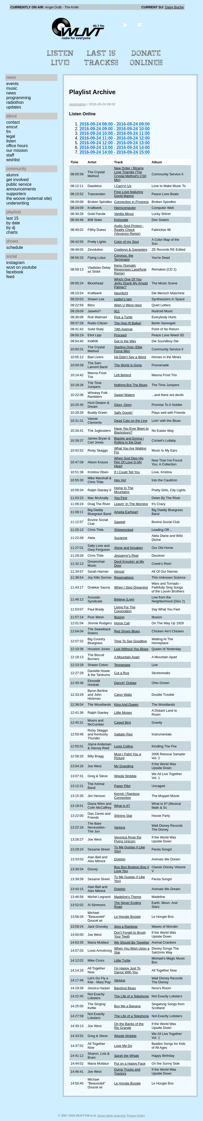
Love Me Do (123, 1046)
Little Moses (123, 713)
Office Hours (17, 145)
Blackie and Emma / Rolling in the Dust (129, 440)
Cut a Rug (121, 673)
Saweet (119, 522)
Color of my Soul (126, 242)
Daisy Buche (174, 7)
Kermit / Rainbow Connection (126, 796)
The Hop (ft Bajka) (127, 323)
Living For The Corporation (124, 609)
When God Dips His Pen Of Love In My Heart (128, 462)
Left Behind (122, 375)
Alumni (12, 175)
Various (119, 827)
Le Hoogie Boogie (127, 917)
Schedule (14, 247)
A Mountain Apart (126, 657)
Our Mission (17, 150)
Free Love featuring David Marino (128, 194)
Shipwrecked (123, 530)
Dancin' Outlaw (125, 683)
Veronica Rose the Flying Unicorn (127, 839)
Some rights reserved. (111, 1115)
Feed (10, 276)
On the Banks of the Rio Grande (129, 1026)
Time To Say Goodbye (130, 641)
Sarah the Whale (126, 1056)
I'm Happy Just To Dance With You (127, 970)
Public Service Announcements (21, 186)
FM (8, 131)
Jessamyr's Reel (126, 555)
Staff (10, 155)
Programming (18, 97)
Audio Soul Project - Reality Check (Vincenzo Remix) (129, 230)
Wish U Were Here (128, 305)
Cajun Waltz (123, 695)
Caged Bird (122, 722)
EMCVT (11, 127)
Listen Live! (60, 58)
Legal (10, 136)
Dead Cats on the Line (130, 421)
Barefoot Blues (125, 988)
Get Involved (17, 179)
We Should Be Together (131, 942)
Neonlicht (121, 293)
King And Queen (126, 704)
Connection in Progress (131, 202)
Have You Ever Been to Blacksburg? (131, 430)
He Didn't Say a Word (130, 357)
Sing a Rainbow (126, 926)
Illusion (119, 617)
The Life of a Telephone (131, 996)
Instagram (15, 262)
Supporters (16, 193)
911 (117, 311)
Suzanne (120, 538)
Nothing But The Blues (130, 385)
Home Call (122, 623)
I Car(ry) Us (122, 186)
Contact (13, 122)
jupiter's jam (123, 299)
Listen (11, 141)
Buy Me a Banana (127, 1006)
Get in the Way (125, 341)
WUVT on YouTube (21, 267)
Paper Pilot (122, 786)
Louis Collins (123, 746)
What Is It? (122, 806)
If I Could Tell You (127, 472)
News (11, 93)
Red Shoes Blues (127, 631)
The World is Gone (128, 365)
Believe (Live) (124, 599)
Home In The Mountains (123, 490)
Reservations (124, 577)
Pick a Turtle (123, 317)
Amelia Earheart (126, 512)
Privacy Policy (136, 1115)
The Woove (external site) (29, 198)
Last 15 (12, 218)
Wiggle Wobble (125, 776)
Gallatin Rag (123, 734)
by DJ (10, 227)
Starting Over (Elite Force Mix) (128, 349)
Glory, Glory (123, 405)
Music (11, 88)
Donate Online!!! (146, 58)
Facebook (14, 272)
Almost (119, 571)
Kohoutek (121, 220)
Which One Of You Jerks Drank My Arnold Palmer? (131, 283)
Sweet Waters (124, 395)
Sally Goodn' (123, 413)
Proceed (120, 335)
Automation (77, 104)
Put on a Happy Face (129, 1063)
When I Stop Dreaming (131, 587)
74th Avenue (123, 329)
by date (13, 223)
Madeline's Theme (127, 897)
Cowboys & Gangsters (130, 249)
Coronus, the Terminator (123, 257)
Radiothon (15, 102)
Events (12, 83)
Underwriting (17, 203)
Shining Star (123, 816)
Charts (12, 232)
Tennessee (122, 665)
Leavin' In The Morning (131, 504)
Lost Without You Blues (131, 649)
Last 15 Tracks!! (101, 58)
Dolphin (119, 859)
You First (120, 498)
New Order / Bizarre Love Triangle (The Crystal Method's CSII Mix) (130, 174)
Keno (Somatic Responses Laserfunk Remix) (130, 269)
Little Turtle (122, 960)
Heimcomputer (125, 208)
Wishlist (13, 160)
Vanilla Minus (124, 214)
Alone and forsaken (128, 548)
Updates (13, 107)
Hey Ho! (120, 480)
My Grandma (123, 766)
